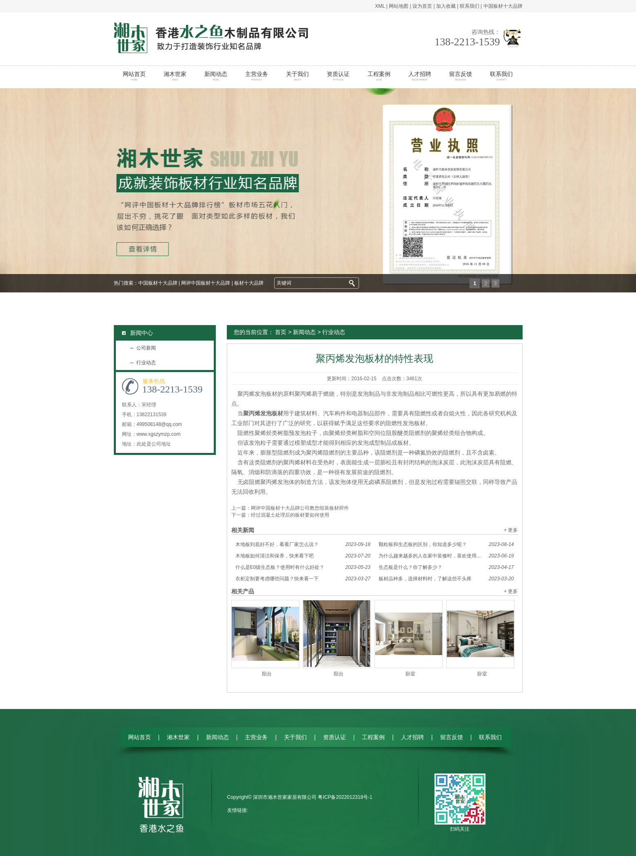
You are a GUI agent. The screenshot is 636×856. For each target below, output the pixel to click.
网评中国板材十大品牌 (205, 283)
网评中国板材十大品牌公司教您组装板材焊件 (300, 508)
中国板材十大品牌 (503, 6)
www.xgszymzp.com (159, 434)
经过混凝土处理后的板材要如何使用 (290, 515)
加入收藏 (446, 6)
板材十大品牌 (249, 283)
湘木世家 (174, 76)
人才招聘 (419, 76)
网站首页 (134, 76)
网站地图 (398, 6)
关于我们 (297, 76)
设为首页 (422, 6)
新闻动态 (215, 76)
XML (380, 6)
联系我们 (469, 6)
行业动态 (146, 363)
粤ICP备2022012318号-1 (345, 797)
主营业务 (256, 76)
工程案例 (378, 76)
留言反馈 (460, 76)
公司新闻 (146, 348)
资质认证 (338, 76)
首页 (280, 332)
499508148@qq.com (159, 424)
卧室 (410, 674)
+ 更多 (511, 530)
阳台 (267, 674)
